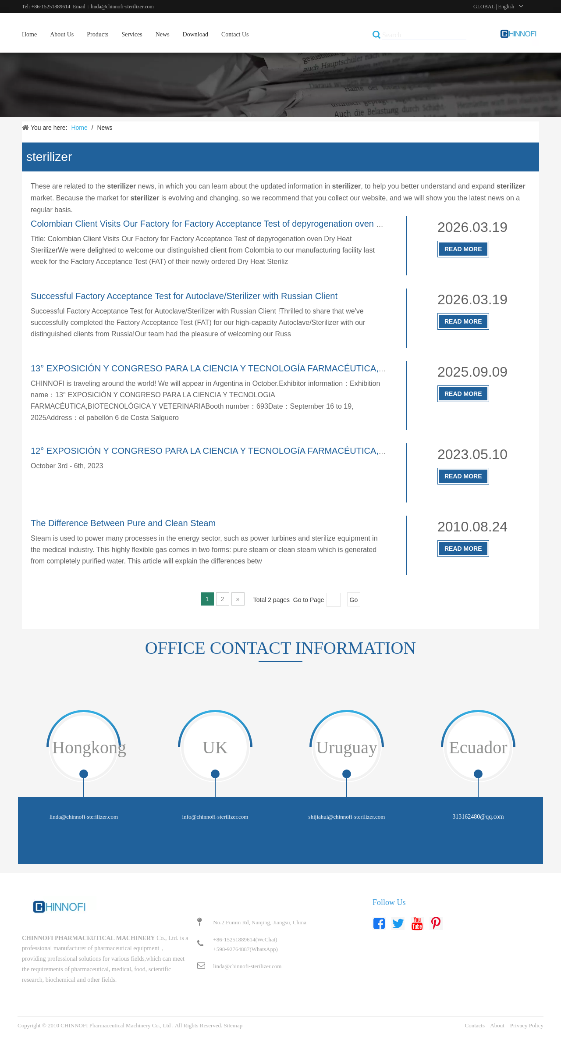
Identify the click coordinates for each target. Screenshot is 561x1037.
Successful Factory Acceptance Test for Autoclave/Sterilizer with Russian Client (184, 296)
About (497, 1025)
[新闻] (280, 85)
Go (354, 599)
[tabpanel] (83, 786)
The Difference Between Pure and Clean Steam (123, 523)
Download (195, 34)
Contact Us (235, 34)
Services (131, 34)
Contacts (475, 1025)
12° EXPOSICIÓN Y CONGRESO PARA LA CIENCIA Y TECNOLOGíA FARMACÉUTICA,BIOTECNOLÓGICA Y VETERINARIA (278, 451)
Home (29, 34)
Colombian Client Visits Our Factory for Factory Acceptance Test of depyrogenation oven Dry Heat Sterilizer (239, 223)
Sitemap (233, 1025)
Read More (463, 249)
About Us (62, 34)
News (163, 34)
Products (97, 34)
